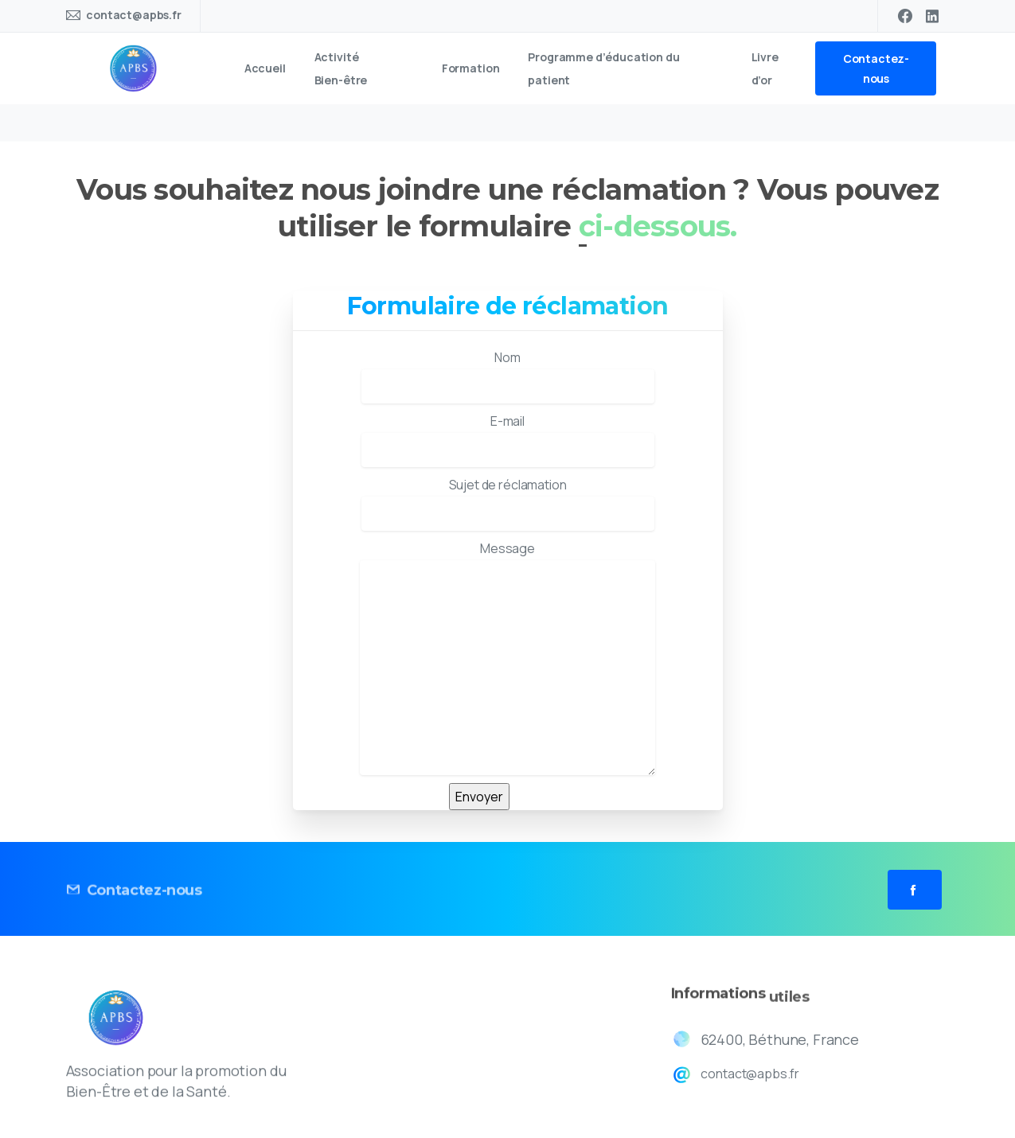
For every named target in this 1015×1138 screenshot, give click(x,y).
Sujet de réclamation (507, 503)
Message (507, 657)
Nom (507, 376)
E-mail (507, 439)
